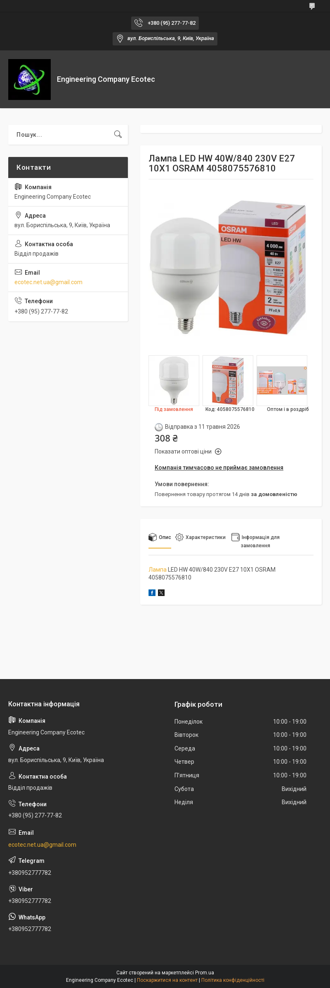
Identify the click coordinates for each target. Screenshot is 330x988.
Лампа (157, 569)
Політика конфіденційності (232, 980)
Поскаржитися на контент (167, 980)
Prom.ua (204, 973)
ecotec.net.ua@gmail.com (48, 282)
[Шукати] (118, 135)
